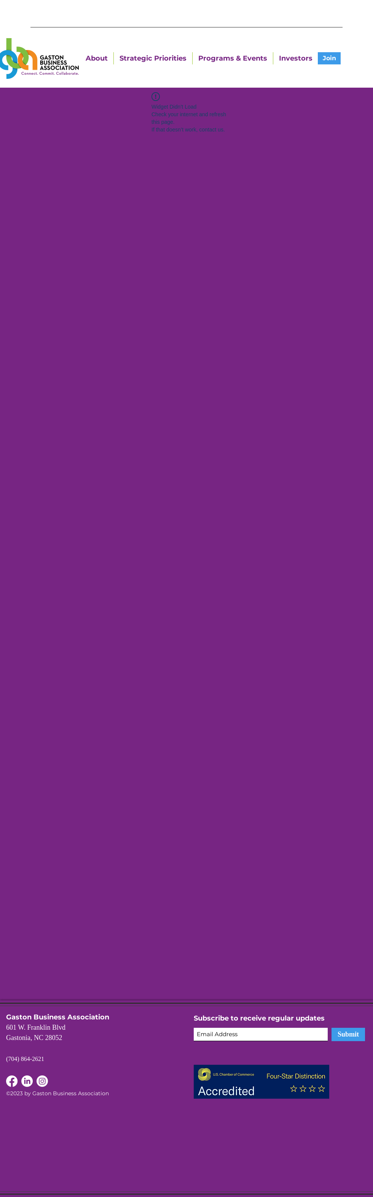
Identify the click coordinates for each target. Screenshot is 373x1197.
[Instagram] (42, 1081)
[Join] (329, 58)
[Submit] (348, 1034)
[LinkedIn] (12, 1081)
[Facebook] (27, 1081)
